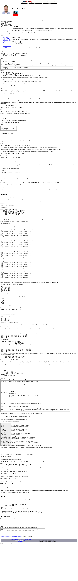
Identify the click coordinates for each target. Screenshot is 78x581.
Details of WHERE (7, 43)
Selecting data (6, 42)
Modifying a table (6, 39)
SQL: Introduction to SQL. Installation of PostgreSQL (11, 572)
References (5, 47)
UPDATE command (7, 45)
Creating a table (6, 38)
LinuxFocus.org (20, 577)
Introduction (5, 37)
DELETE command (7, 46)
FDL (24, 576)
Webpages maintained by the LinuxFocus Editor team (20, 575)
